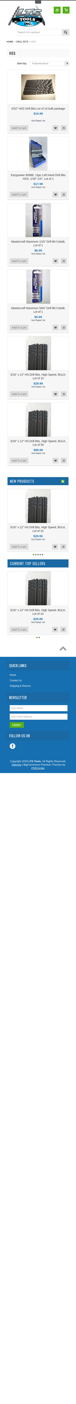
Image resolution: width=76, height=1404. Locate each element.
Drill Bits (22, 41)
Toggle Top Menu (38, 2)
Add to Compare (64, 128)
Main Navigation (10, 32)
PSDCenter (38, 768)
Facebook (12, 746)
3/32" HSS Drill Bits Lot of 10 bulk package (38, 108)
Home (10, 41)
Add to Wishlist (55, 128)
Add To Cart (19, 128)
